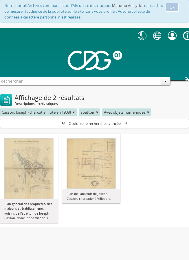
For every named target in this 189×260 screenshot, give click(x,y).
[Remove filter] (74, 112)
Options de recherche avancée (95, 123)
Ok (172, 7)
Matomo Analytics (127, 5)
